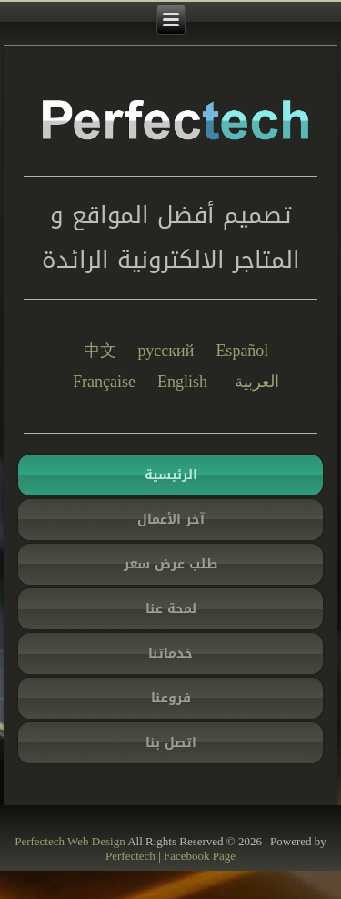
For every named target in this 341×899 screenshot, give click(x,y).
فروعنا (171, 698)
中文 (100, 350)
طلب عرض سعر (170, 564)
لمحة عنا (170, 609)
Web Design (96, 841)
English (182, 382)
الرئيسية (171, 475)
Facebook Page (200, 856)
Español (242, 351)
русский (166, 351)
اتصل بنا (170, 742)
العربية (257, 382)
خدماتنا (170, 653)
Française (104, 382)
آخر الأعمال (171, 519)
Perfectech (40, 841)
